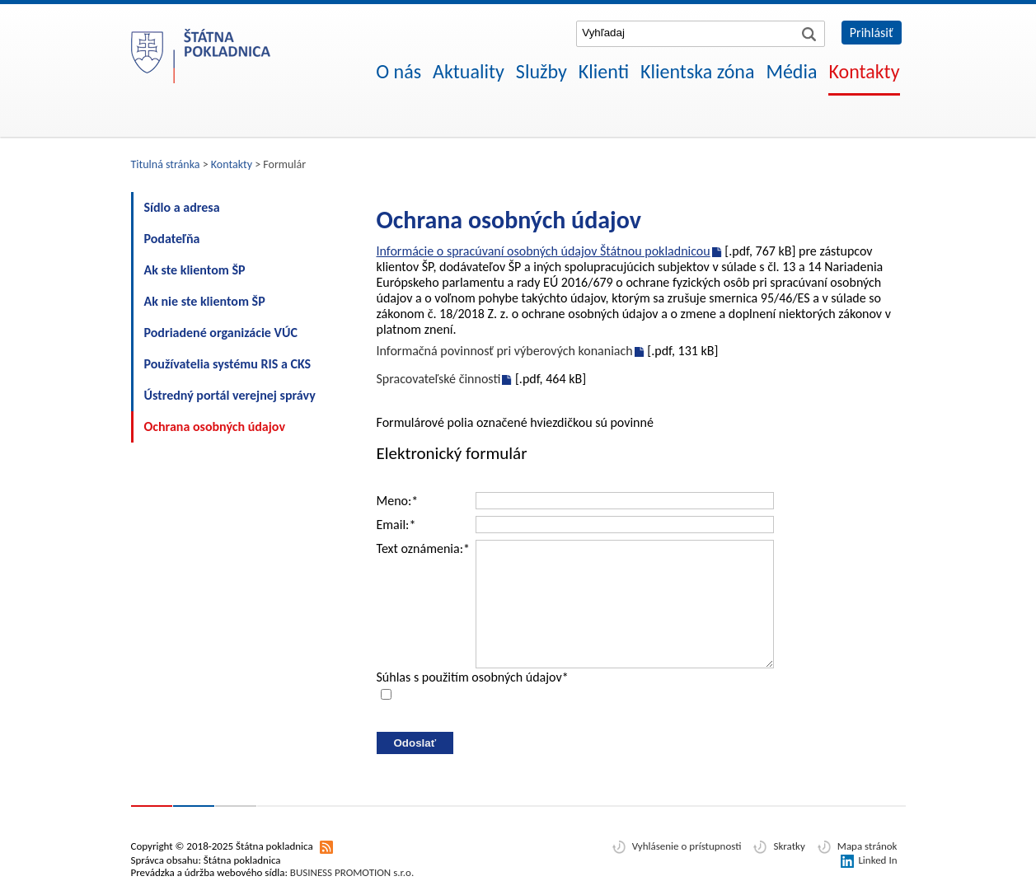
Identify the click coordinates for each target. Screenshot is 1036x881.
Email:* (396, 524)
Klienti (604, 71)
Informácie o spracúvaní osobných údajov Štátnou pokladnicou (543, 251)
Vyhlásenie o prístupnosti (687, 846)
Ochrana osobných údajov (214, 426)
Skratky (788, 846)
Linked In (877, 860)
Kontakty (863, 71)
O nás (398, 71)
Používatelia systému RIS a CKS (228, 364)
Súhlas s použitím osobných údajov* (473, 677)
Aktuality (468, 71)
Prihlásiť (871, 32)
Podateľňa (172, 238)
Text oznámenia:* (423, 548)
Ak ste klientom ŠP (195, 270)
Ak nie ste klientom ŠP (204, 301)
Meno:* (398, 500)
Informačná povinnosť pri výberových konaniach (505, 350)
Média (791, 71)
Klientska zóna (697, 71)
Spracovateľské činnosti (439, 379)
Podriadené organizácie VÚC (221, 332)
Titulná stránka (165, 164)
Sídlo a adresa (182, 207)
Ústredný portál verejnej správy (230, 395)
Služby (541, 71)
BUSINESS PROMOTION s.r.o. (352, 872)
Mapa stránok (867, 846)
